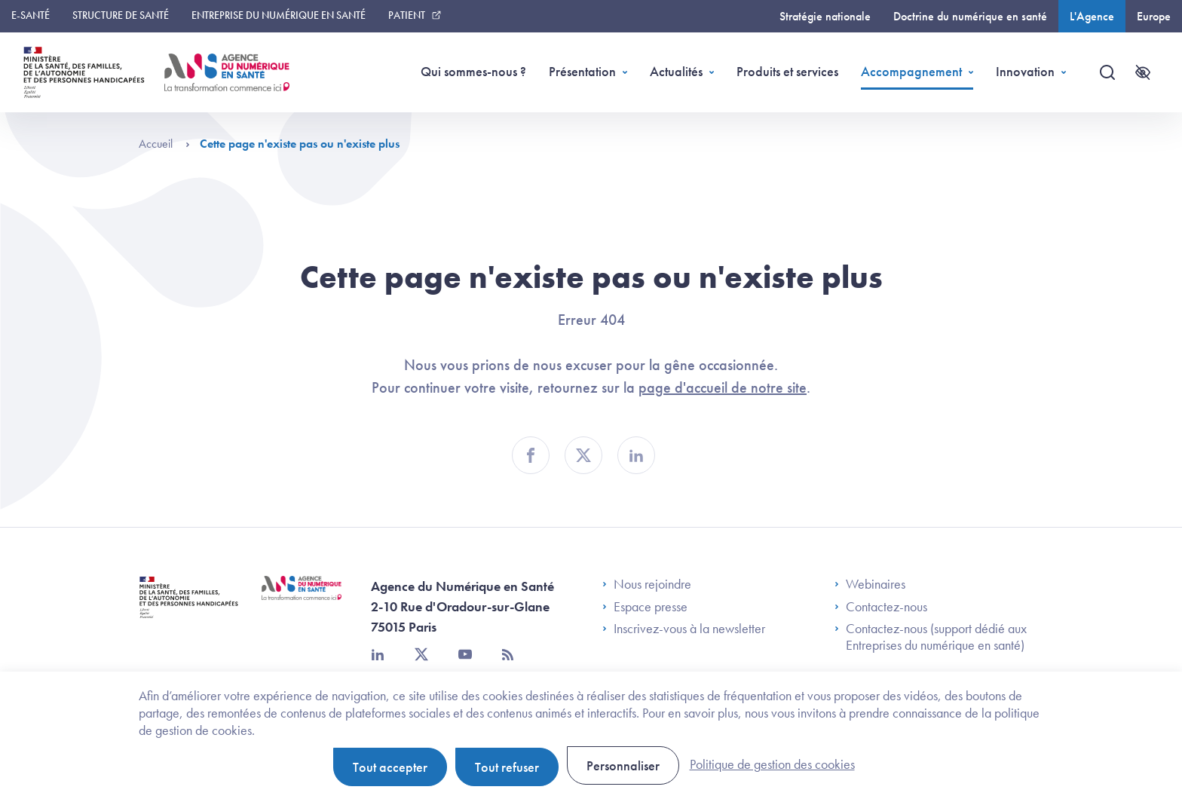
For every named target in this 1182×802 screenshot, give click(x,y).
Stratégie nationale (825, 16)
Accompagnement (911, 71)
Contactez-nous (880, 606)
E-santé (30, 15)
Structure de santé (120, 15)
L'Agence (1092, 16)
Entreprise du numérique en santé (278, 15)
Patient (406, 15)
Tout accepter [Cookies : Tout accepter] (390, 767)
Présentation (582, 71)
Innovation (1025, 71)
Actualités (676, 71)
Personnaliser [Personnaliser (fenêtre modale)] (623, 765)
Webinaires (869, 584)
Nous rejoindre (646, 584)
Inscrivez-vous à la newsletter (683, 628)
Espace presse (644, 606)
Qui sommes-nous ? (473, 71)
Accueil (164, 144)
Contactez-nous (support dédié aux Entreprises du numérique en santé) (930, 636)
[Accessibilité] (1142, 72)
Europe (1154, 16)
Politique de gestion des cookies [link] (772, 764)
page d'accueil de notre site (722, 387)
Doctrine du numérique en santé (970, 16)
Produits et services (787, 71)
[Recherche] (1107, 72)
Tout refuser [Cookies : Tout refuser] (507, 767)
